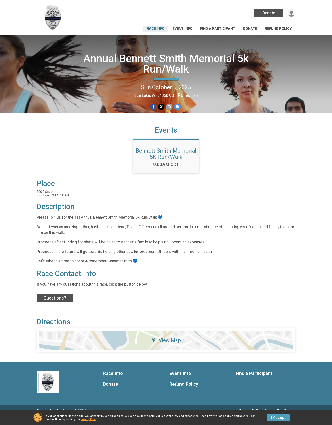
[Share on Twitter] (161, 107)
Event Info (182, 29)
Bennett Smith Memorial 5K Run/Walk (166, 159)
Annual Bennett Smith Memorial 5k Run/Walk (166, 63)
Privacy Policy (89, 419)
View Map (166, 346)
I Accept (278, 417)
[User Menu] (291, 13)
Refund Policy (278, 29)
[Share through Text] (177, 107)
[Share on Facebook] (153, 107)
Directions (190, 95)
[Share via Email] (169, 107)
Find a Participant (217, 29)
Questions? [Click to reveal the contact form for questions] (54, 304)
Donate (268, 13)
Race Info (156, 29)
